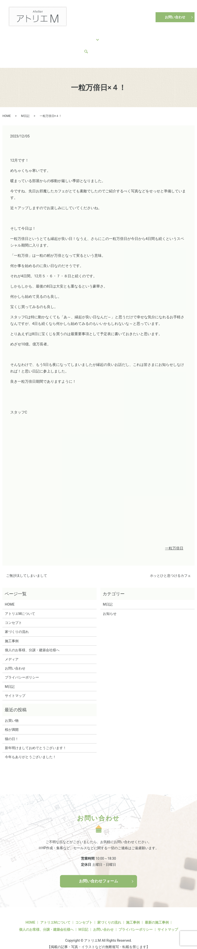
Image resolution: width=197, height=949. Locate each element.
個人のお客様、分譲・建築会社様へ (117, 37)
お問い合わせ (175, 17)
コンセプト (31, 37)
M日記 (15, 44)
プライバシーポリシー (22, 668)
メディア (30, 44)
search (45, 44)
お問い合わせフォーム (98, 871)
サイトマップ (15, 686)
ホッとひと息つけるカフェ (170, 566)
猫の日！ (12, 730)
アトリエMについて (163, 37)
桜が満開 (12, 720)
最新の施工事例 (157, 913)
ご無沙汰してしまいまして (26, 566)
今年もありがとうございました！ (30, 748)
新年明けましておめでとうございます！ (35, 739)
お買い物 (12, 711)
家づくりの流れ (55, 37)
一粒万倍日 (174, 539)
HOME (15, 37)
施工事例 (77, 37)
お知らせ (110, 604)
